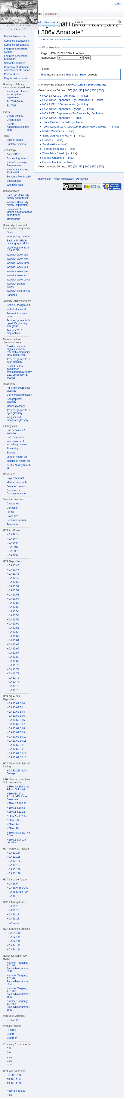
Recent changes (16, 1090)
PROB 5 (11, 1034)
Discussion (51, 13)
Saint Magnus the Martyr (57, 135)
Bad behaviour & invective (16, 432)
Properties (12, 516)
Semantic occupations (16, 44)
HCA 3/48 (12, 555)
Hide (44, 74)
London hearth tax (17, 456)
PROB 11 (12, 1038)
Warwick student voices (16, 285)
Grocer (46, 140)
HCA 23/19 (13, 922)
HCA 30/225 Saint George (17, 772)
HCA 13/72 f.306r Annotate (58, 104)
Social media (14, 180)
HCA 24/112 (14, 941)
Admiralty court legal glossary (18, 389)
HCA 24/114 (14, 949)
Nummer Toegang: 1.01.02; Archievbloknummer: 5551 (18, 993)
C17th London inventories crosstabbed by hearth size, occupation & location (19, 372)
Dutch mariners (15, 437)
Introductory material (18, 236)
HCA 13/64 (13, 640)
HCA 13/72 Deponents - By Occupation (66, 100)
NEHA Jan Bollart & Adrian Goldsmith (18, 788)
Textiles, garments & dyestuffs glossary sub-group (18, 323)
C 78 (9, 1065)
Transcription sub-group (17, 315)
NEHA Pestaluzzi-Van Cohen (19, 834)
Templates (12, 524)
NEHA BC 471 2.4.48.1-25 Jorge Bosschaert (17, 796)
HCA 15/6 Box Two (17, 891)
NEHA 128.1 (14, 828)
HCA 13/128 (14, 869)
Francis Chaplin (52, 157)
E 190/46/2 (13, 1019)
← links (82, 95)
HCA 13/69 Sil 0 (16, 703)
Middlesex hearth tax (18, 460)
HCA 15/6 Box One (17, 887)
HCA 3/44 (12, 538)
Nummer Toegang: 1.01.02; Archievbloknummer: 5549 (18, 967)
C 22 (9, 1060)
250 (94, 90)
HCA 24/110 (14, 932)
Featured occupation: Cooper (16, 51)
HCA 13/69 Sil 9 (16, 732)
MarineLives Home (14, 36)
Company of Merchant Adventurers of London (17, 69)
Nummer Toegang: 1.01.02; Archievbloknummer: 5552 (18, 1005)
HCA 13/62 (13, 631)
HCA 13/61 (13, 627)
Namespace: (48, 57)
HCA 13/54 (13, 598)
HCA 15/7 (12, 896)
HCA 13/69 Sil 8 (16, 728)
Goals (10, 232)
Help (9, 1094)
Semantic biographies (16, 40)
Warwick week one (17, 254)
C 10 (9, 1056)
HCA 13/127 (14, 865)
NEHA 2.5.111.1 (16, 811)
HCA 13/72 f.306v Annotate (57, 39)
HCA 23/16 (13, 910)
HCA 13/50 (13, 582)
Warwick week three (18, 262)
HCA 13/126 (14, 861)
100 (87, 90)
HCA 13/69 (13, 661)
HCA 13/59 (13, 619)
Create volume (15, 115)
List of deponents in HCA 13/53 (18, 249)
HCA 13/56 (13, 607)
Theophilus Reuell (53, 153)
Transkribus (13, 219)
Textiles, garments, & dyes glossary (18, 361)
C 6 (9, 1052)
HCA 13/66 (13, 648)
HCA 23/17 (13, 914)
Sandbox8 (48, 144)
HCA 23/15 (13, 906)
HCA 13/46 (13, 565)
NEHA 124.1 (14, 824)
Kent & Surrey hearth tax (19, 467)
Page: (44, 53)
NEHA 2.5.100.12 (17, 803)
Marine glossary (16, 406)
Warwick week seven (19, 279)
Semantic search (16, 520)
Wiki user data (15, 184)
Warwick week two (17, 258)
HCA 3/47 (12, 551)
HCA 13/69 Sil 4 (16, 711)
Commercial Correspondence (16, 492)
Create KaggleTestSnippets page (18, 127)
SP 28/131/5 (14, 1083)
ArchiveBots (13, 154)
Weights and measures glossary (17, 419)
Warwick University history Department (17, 204)
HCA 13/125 (14, 856)
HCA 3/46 (12, 547)
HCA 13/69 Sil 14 (16, 753)
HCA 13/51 (13, 586)
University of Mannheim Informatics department (19, 212)
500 (100, 90)
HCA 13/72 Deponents (56, 117)
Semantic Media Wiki (19, 176)
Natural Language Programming (17, 164)
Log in (117, 3)
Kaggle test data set (15, 78)
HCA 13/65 (13, 644)
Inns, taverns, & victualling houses (17, 443)
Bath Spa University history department (18, 197)
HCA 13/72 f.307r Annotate (58, 95)
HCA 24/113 (14, 945)
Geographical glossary (14, 401)
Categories (13, 503)
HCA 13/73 (13, 677)
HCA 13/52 (13, 590)
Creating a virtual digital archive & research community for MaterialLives (18, 351)
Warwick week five (17, 271)
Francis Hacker (51, 162)
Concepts (12, 507)
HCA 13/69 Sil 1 (16, 707)
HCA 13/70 (13, 665)
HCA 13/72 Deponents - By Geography (66, 113)
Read (37, 22)
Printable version (16, 144)
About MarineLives (64, 178)
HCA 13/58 (13, 615)
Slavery (11, 452)
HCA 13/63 (13, 636)
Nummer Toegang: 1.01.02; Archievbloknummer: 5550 (18, 980)
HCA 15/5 (12, 883)
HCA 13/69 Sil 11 (16, 740)
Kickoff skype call (16, 309)
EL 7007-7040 (15, 101)
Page (39, 13)
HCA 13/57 (13, 611)
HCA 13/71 (13, 669)
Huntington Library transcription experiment (17, 94)
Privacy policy (44, 178)
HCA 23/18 (13, 918)
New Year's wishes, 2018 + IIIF (18, 171)
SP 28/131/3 (14, 1075)
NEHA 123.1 (14, 820)
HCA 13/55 (13, 602)
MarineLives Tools (17, 482)
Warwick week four (17, 267)
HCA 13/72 (13, 673)
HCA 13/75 (13, 686)
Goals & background (18, 305)
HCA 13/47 (13, 569)
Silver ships (13, 448)
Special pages (15, 139)
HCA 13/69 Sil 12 (16, 745)
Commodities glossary (19, 394)
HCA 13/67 (13, 652)
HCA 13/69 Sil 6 (16, 720)
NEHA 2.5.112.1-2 (17, 816)
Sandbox (12, 294)
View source (51, 22)
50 (80, 90)
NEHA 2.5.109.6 (16, 807)
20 (75, 90)
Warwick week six (17, 275)
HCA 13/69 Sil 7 (16, 724)
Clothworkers (11, 74)
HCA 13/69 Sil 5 (16, 715)
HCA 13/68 (13, 656)
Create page (14, 119)
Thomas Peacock (53, 148)
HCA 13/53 (13, 594)
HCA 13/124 (14, 852)
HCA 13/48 (13, 573)
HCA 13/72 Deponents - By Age (61, 108)
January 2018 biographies (14, 332)
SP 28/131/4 (14, 1079)
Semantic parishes (14, 63)
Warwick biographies (18, 290)
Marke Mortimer (52, 131)
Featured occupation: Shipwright (16, 58)
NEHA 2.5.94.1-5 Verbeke (16, 841)
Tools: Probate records (56, 122)
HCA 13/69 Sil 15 (16, 757)
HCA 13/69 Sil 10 (16, 736)
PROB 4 (11, 1029)
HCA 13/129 (14, 873)
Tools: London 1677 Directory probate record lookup (74, 126)
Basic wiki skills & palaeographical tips (18, 242)
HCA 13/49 (13, 578)
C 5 (9, 1048)
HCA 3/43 (12, 534)
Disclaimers (82, 178)
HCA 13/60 (13, 623)
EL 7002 (11, 105)
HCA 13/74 (13, 681)
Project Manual (15, 478)
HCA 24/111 (14, 937)
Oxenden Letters (16, 486)
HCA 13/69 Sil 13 (16, 749)
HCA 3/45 (12, 542)
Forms (10, 511)
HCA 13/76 (13, 690)
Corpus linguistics (17, 158)
